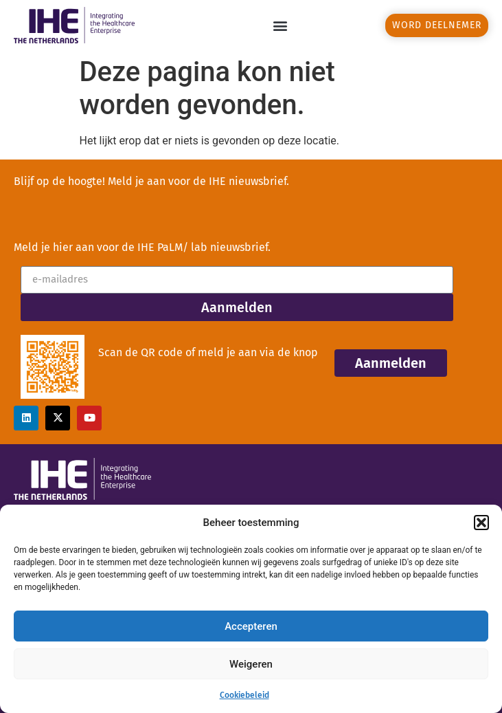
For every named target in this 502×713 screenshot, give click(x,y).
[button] (481, 522)
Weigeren (251, 664)
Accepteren (251, 626)
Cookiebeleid (244, 695)
